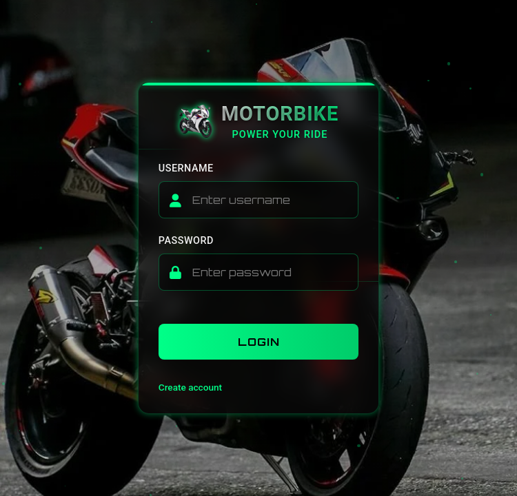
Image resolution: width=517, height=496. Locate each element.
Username (186, 168)
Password (186, 241)
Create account (190, 387)
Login (259, 342)
